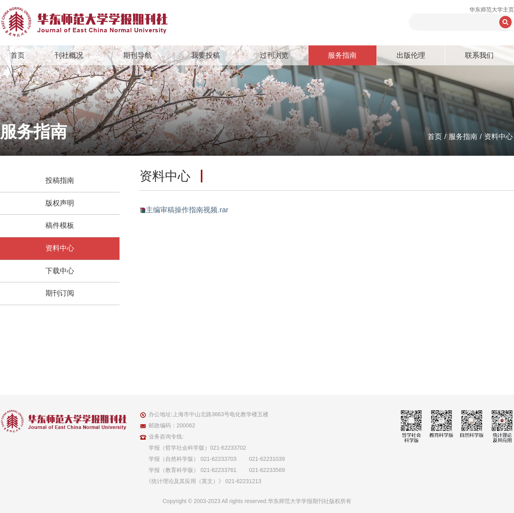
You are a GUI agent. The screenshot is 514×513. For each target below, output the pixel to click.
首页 (17, 55)
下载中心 (59, 271)
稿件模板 (59, 225)
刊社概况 (69, 55)
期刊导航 (137, 55)
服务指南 (342, 55)
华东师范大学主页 (491, 9)
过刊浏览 (274, 55)
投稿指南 (59, 180)
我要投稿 (205, 55)
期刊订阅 (59, 293)
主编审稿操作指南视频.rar (187, 210)
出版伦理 (410, 55)
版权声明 (59, 203)
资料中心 (498, 137)
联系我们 (479, 55)
